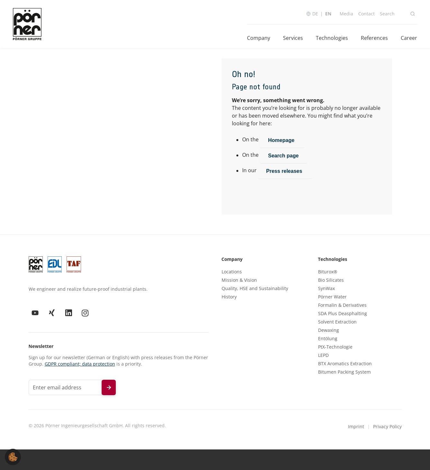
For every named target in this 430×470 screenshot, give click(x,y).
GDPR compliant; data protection (80, 364)
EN (328, 14)
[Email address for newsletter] (65, 387)
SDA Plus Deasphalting (342, 313)
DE (315, 14)
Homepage (282, 140)
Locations (232, 272)
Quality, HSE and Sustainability (255, 288)
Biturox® (327, 272)
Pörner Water (332, 297)
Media (346, 14)
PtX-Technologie (335, 347)
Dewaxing (328, 330)
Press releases (285, 171)
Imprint (356, 426)
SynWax (326, 288)
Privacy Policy (387, 426)
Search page (283, 155)
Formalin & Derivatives (342, 305)
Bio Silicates (331, 280)
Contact (366, 14)
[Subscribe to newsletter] (109, 387)
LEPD (323, 355)
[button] (13, 456)
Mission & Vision (239, 280)
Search (387, 14)
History (229, 297)
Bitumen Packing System (344, 372)
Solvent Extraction (337, 322)
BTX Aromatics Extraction (345, 364)
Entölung (327, 338)
